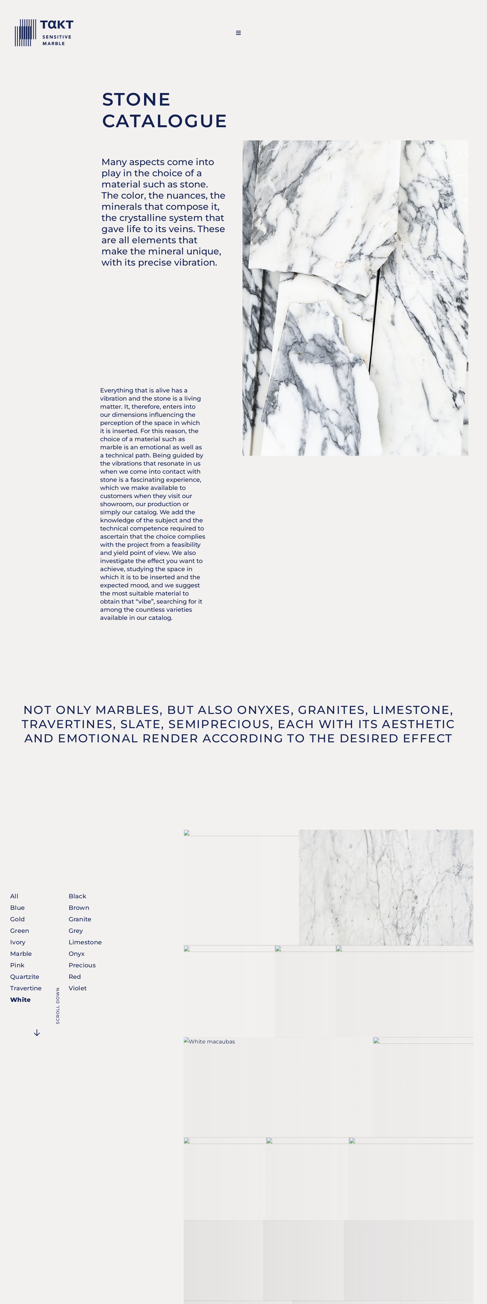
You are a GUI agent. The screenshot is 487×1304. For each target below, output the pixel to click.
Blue (17, 908)
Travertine (26, 988)
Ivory (17, 942)
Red (75, 977)
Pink (17, 965)
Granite (80, 919)
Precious (82, 965)
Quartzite (24, 977)
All (14, 896)
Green (19, 931)
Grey (76, 931)
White (20, 1000)
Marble (21, 954)
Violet (78, 988)
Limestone (85, 942)
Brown (79, 908)
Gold (17, 919)
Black (77, 896)
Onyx (77, 954)
